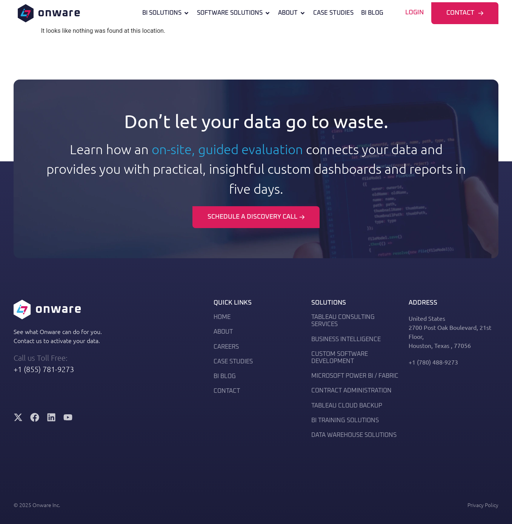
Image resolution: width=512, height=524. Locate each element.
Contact (227, 391)
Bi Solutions (165, 13)
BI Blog (372, 13)
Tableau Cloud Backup (346, 406)
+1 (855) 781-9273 (44, 369)
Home (222, 317)
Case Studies (333, 13)
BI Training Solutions (345, 420)
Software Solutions (234, 13)
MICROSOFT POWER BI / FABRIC (354, 376)
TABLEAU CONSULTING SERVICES (343, 320)
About (292, 13)
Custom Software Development (339, 357)
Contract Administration (351, 391)
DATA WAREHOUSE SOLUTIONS (354, 435)
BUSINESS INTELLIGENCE (346, 339)
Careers (226, 347)
